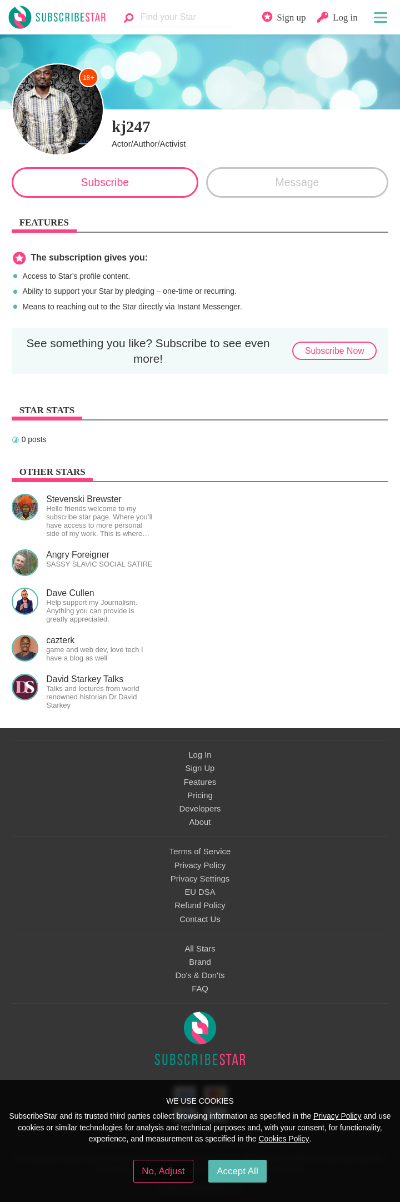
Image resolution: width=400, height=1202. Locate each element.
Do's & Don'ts (200, 975)
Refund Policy (200, 905)
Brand (200, 962)
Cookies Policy (284, 1138)
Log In (199, 754)
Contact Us (199, 919)
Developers (200, 808)
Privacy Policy (200, 865)
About (200, 822)
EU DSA (199, 892)
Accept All (237, 1171)
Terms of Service (200, 851)
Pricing (199, 795)
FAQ (200, 988)
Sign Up (200, 768)
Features (200, 782)
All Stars (199, 948)
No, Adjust (163, 1171)
